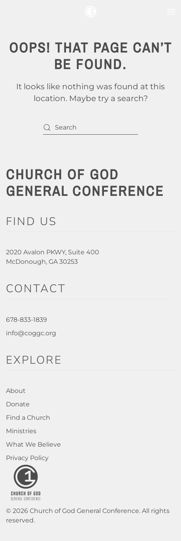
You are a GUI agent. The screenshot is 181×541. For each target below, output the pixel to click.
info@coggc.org (31, 333)
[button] (171, 12)
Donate (18, 404)
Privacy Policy (27, 458)
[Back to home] (90, 12)
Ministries (21, 431)
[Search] (90, 127)
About (16, 390)
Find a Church (28, 417)
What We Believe (33, 444)
